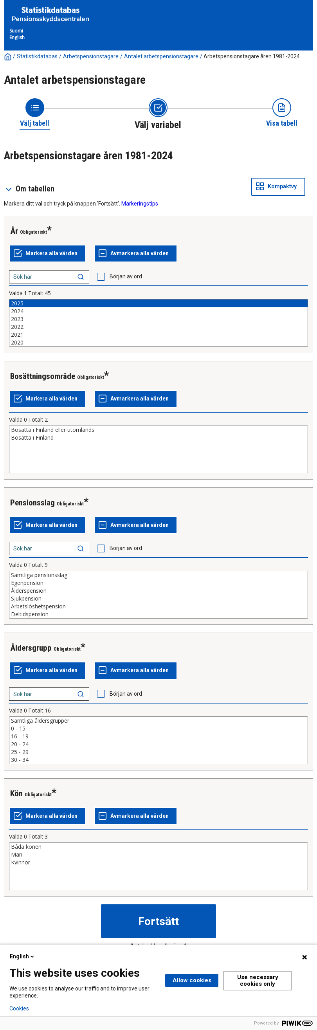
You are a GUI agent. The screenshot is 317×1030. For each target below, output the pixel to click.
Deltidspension (158, 614)
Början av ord (126, 276)
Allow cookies (192, 980)
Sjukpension (158, 598)
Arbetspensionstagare (91, 56)
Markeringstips (139, 203)
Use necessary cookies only (257, 980)
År (14, 231)
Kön (16, 793)
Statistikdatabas (37, 56)
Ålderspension (158, 591)
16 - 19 (158, 736)
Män (158, 855)
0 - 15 (158, 728)
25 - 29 (158, 752)
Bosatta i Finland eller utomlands (158, 430)
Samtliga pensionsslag (158, 575)
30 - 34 (158, 760)
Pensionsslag (32, 502)
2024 (158, 311)
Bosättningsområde (42, 376)
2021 (158, 335)
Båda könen (158, 847)
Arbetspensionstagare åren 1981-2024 (252, 56)
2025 (158, 303)
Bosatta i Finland (158, 438)
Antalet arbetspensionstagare (161, 56)
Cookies (19, 1008)
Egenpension (158, 583)
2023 (158, 319)
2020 (158, 342)
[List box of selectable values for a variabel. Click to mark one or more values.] (158, 323)
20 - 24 (158, 744)
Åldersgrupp (31, 648)
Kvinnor (158, 862)
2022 (158, 327)
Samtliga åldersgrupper (158, 721)
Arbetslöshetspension (158, 606)
